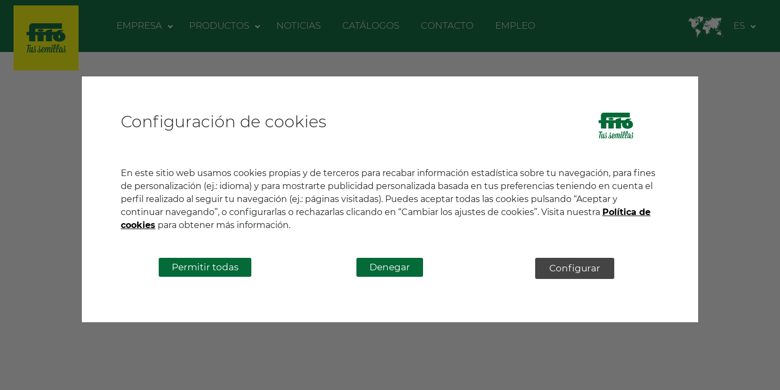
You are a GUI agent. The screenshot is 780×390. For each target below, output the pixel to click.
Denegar (389, 267)
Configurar (574, 268)
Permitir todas (205, 267)
